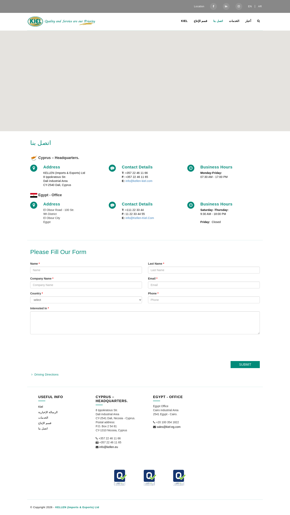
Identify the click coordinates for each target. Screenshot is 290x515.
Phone (153, 293)
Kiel (184, 21)
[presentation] (229, 349)
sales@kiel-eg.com (168, 426)
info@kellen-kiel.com (138, 181)
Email (152, 278)
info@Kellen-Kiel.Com (139, 218)
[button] (145, 77)
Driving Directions (46, 374)
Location (199, 6)
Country (36, 293)
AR (260, 6)
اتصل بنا (218, 21)
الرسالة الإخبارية (48, 412)
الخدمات (234, 21)
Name (35, 263)
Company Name (41, 278)
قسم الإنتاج (200, 21)
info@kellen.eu (108, 447)
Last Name (156, 263)
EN (250, 6)
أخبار (248, 21)
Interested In (39, 308)
